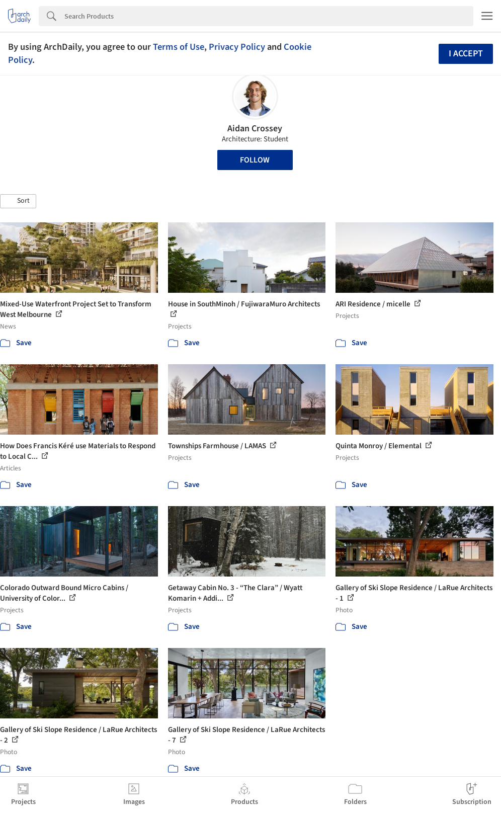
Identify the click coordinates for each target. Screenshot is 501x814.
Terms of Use (178, 46)
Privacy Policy (237, 46)
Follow (255, 160)
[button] (18, 201)
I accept (466, 53)
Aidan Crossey (254, 128)
